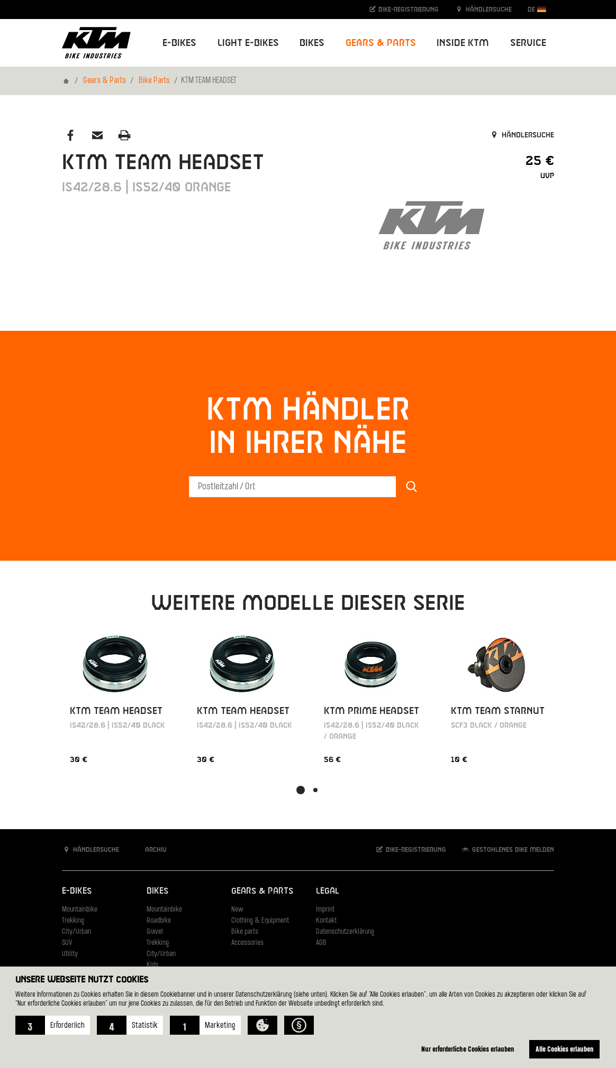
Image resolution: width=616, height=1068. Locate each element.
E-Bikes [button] (179, 43)
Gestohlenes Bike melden (507, 849)
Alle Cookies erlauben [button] (565, 1049)
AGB (321, 943)
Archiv (150, 849)
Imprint (325, 910)
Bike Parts (154, 81)
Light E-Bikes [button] (248, 43)
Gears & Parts (104, 81)
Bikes (157, 891)
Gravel (155, 932)
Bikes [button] (312, 43)
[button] (52, 1025)
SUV (67, 943)
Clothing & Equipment (260, 921)
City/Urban (76, 932)
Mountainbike (79, 910)
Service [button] (528, 43)
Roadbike (159, 921)
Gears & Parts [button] (381, 43)
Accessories (247, 943)
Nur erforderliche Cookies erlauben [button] (467, 1049)
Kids (152, 965)
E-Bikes (77, 891)
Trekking (73, 921)
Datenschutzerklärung (345, 932)
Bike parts (244, 932)
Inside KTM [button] (463, 43)
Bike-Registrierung (403, 9)
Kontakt (326, 921)
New (237, 910)
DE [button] (537, 9)
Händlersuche (483, 9)
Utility (70, 954)
